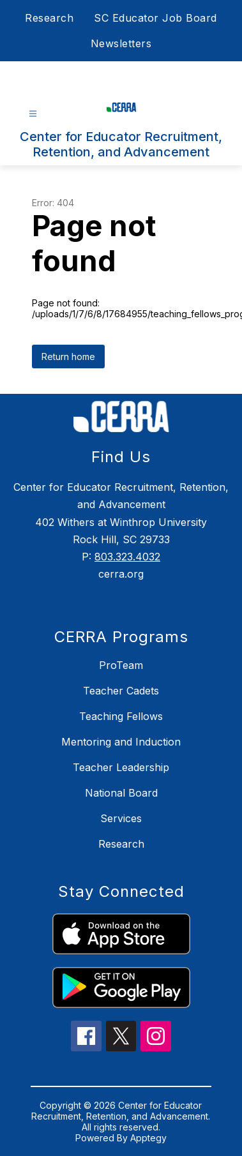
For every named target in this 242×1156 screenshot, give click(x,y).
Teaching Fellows (121, 716)
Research (49, 17)
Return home (68, 356)
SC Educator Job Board (155, 17)
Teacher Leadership (121, 767)
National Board (121, 792)
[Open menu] (33, 114)
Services (121, 818)
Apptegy (148, 1137)
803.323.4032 (127, 556)
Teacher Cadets (121, 690)
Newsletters (121, 43)
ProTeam (121, 665)
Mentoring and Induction (121, 741)
